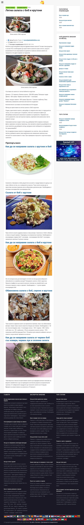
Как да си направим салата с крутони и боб (28, 146)
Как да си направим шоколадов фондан (15, 442)
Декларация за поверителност (49, 522)
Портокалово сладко (65, 43)
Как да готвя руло (61, 462)
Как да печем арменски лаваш (38, 399)
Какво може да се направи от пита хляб (41, 462)
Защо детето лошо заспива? (64, 418)
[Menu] (2, 2)
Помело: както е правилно (63, 441)
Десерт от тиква (63, 68)
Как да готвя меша (61, 399)
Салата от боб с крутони (18, 192)
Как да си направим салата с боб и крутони (28, 242)
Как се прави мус (64, 15)
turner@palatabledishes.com (32, 40)
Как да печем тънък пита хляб (38, 437)
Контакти (37, 522)
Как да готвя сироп (64, 51)
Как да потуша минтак (65, 20)
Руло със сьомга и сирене (37, 481)
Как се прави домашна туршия (12, 489)
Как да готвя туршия (9, 461)
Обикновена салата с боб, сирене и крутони (29, 290)
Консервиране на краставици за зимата (15, 421)
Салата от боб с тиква (65, 76)
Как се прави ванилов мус (66, 25)
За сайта (32, 522)
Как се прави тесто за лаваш (38, 418)
